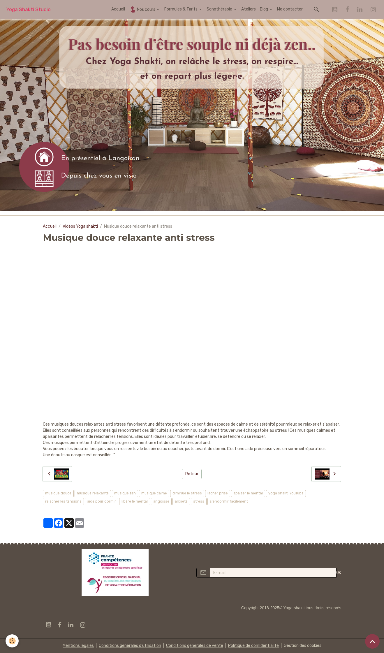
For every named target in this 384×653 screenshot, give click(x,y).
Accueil (118, 9)
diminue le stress (187, 493)
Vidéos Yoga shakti (80, 226)
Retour (191, 473)
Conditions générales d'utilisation (130, 645)
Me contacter (290, 9)
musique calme (154, 493)
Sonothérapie (220, 9)
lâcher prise (217, 493)
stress (198, 501)
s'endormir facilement (229, 501)
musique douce (58, 493)
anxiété (181, 501)
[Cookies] (12, 640)
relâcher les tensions (63, 501)
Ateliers (248, 9)
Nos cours (142, 9)
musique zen (125, 493)
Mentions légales (78, 645)
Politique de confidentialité (253, 645)
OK (338, 572)
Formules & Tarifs (181, 9)
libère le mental (134, 501)
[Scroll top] (372, 641)
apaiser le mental (248, 493)
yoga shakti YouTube (286, 493)
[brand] (28, 9)
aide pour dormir (101, 501)
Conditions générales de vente (194, 645)
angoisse (161, 501)
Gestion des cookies (302, 645)
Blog (264, 9)
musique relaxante (93, 493)
